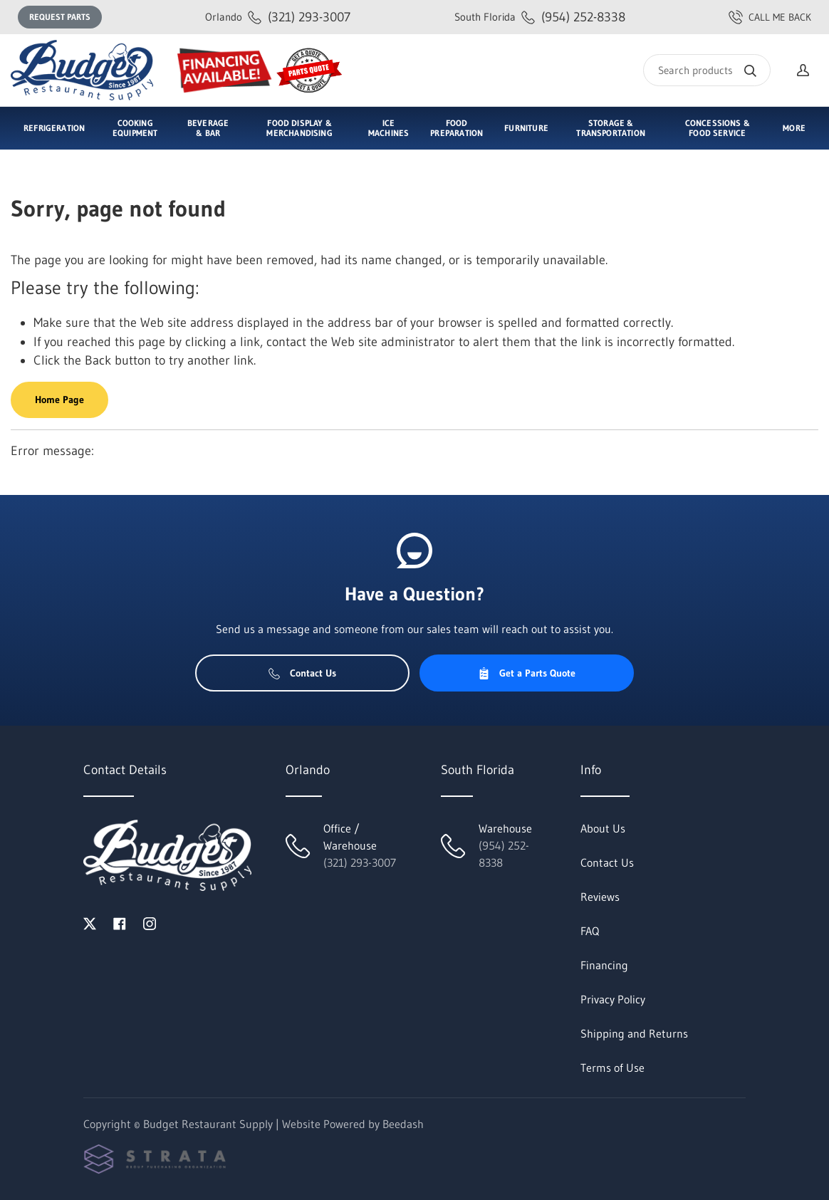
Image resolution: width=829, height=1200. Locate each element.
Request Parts (59, 16)
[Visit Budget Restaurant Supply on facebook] (119, 922)
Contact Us (302, 673)
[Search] (707, 70)
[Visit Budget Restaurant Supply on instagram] (149, 922)
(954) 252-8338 (539, 17)
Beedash (403, 1124)
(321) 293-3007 (277, 17)
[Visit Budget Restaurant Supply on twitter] (89, 922)
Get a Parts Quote (526, 673)
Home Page (59, 399)
